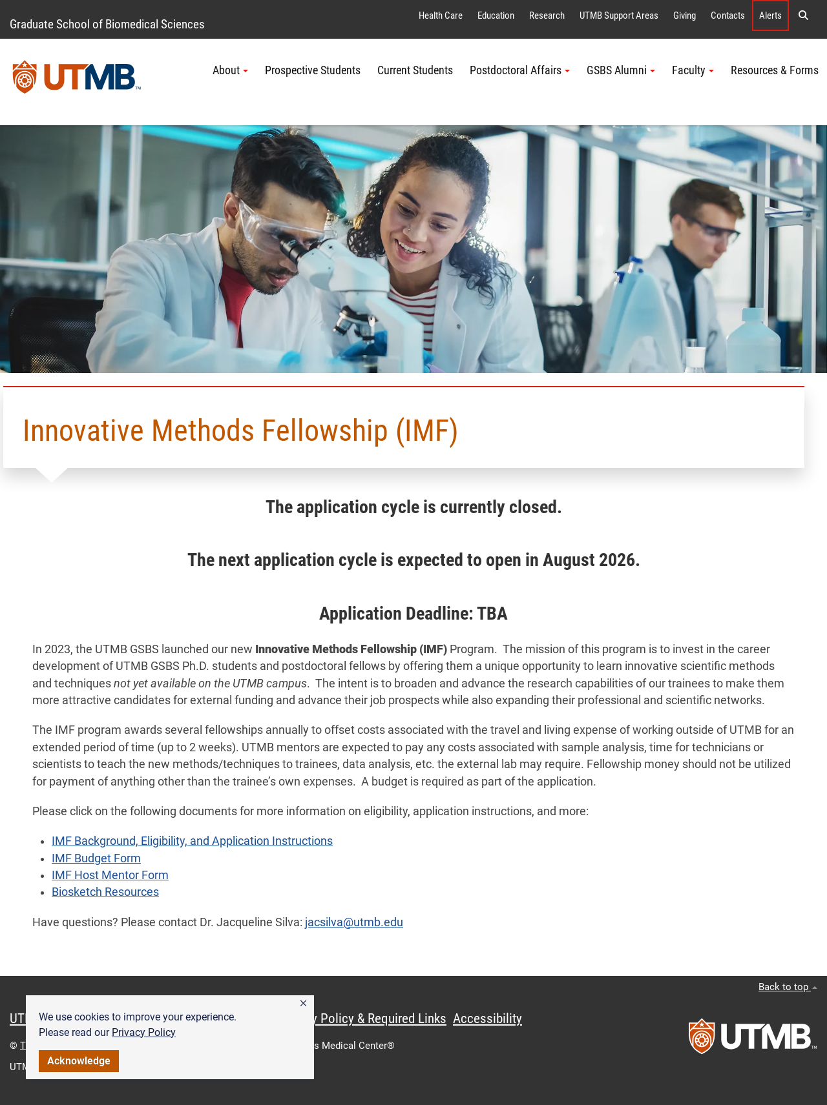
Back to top (788, 987)
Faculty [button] (693, 70)
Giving (684, 15)
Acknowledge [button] (78, 1061)
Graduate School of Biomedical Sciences (107, 24)
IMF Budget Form (96, 858)
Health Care (441, 15)
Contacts (728, 15)
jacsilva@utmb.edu (354, 922)
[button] (303, 1003)
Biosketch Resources (105, 892)
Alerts (770, 15)
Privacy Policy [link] (144, 1032)
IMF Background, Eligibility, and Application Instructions (192, 841)
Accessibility (487, 1018)
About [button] (230, 70)
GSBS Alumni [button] (621, 70)
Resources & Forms (775, 70)
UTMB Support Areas (619, 15)
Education (495, 15)
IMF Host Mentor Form (110, 875)
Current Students (415, 70)
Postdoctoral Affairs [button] (520, 70)
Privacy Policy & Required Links (362, 1018)
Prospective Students (313, 70)
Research (547, 15)
